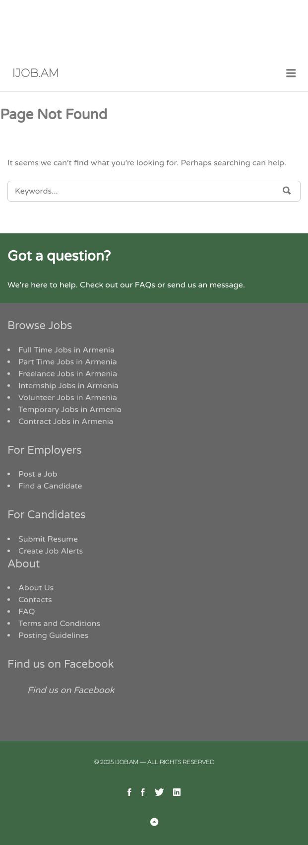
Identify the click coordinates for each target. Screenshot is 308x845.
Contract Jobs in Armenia (66, 421)
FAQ (26, 612)
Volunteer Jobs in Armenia (67, 398)
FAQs (145, 285)
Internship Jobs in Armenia (68, 386)
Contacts (35, 600)
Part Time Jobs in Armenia (67, 362)
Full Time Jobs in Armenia (66, 350)
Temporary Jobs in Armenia (70, 410)
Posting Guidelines (53, 635)
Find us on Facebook (60, 664)
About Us (36, 588)
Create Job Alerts (50, 551)
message (226, 285)
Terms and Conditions (59, 624)
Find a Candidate (50, 486)
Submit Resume (48, 539)
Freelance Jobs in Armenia (67, 374)
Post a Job (38, 474)
